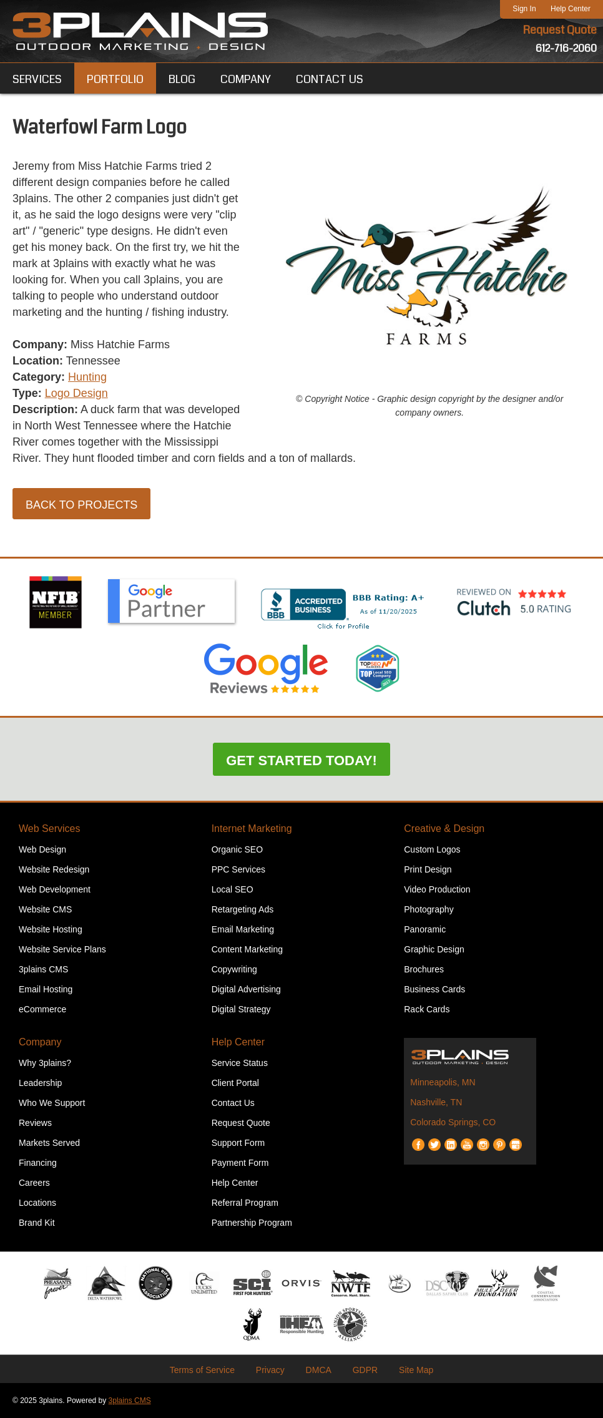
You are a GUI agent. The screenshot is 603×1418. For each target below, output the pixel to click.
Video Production (437, 889)
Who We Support (52, 1103)
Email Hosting (45, 989)
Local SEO (232, 889)
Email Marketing (243, 929)
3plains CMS (43, 969)
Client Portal (235, 1083)
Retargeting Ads (243, 909)
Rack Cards (426, 1009)
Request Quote (560, 30)
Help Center (571, 8)
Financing (38, 1163)
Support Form (238, 1143)
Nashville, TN (436, 1102)
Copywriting (234, 969)
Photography (428, 909)
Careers (34, 1183)
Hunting (87, 377)
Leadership (40, 1083)
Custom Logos (432, 849)
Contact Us (233, 1103)
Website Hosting (50, 929)
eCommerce (42, 1009)
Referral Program (245, 1203)
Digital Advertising (246, 989)
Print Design (427, 869)
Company (40, 1042)
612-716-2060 (566, 48)
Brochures (424, 969)
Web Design (42, 849)
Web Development (55, 889)
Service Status (240, 1063)
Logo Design (76, 393)
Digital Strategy (241, 1009)
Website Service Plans (62, 949)
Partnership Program (252, 1223)
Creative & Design (444, 828)
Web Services (49, 828)
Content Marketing (247, 949)
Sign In (524, 8)
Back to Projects (81, 505)
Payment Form (240, 1163)
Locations (37, 1203)
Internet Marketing (252, 828)
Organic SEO (237, 849)
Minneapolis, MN (442, 1082)
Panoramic (425, 929)
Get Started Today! (301, 760)
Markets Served (49, 1143)
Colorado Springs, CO (453, 1122)
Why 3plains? (45, 1063)
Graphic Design (434, 949)
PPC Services (238, 869)
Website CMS (45, 909)
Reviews (35, 1123)
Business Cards (434, 989)
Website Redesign (54, 869)
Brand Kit (37, 1223)
